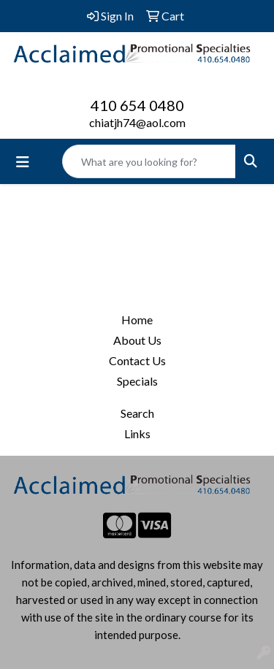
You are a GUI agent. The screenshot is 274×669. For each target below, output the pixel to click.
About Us (137, 340)
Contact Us (137, 360)
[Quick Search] (149, 161)
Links (137, 433)
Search (137, 413)
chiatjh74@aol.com (137, 122)
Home (137, 319)
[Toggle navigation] (22, 161)
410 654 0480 (137, 105)
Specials (137, 381)
